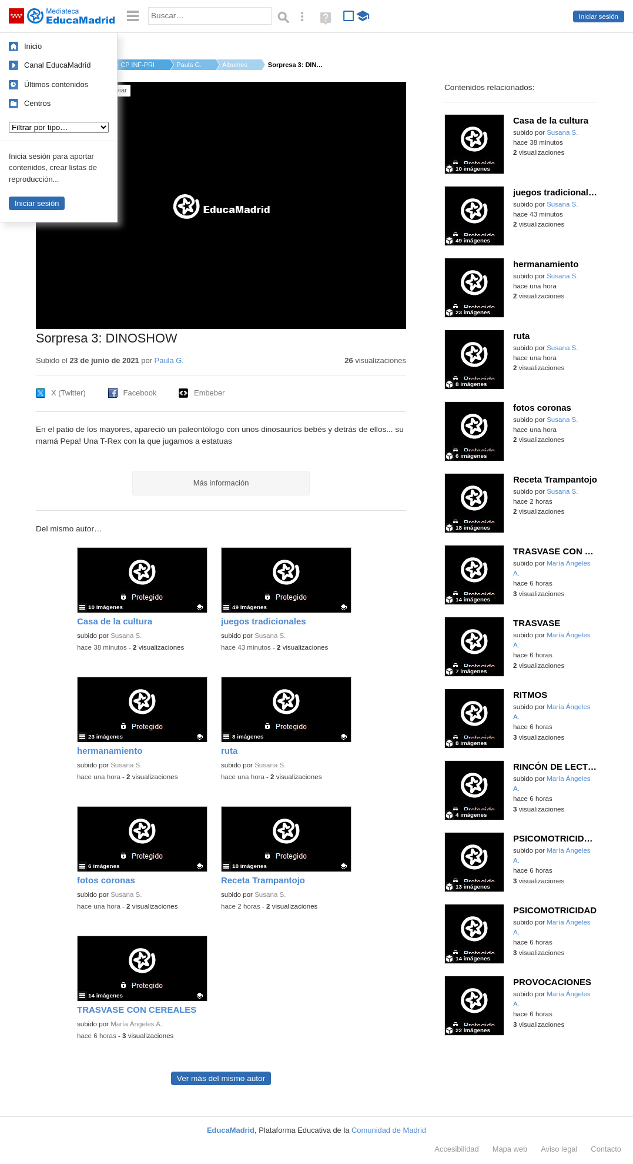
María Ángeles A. (136, 1023)
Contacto (606, 1149)
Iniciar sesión (598, 16)
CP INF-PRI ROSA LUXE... (138, 64)
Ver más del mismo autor (221, 1078)
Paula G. (189, 64)
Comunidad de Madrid (388, 1130)
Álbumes (234, 64)
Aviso (559, 1149)
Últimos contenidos (56, 84)
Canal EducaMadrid (57, 65)
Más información (221, 482)
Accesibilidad (456, 1149)
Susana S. (126, 635)
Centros (37, 103)
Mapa (510, 1149)
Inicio (33, 46)
